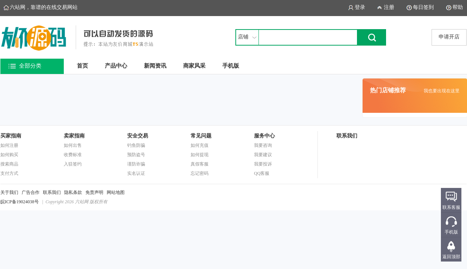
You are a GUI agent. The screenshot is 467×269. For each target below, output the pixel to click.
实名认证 (136, 173)
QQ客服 (261, 173)
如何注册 (9, 145)
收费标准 (73, 154)
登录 (360, 7)
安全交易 (137, 136)
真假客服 (200, 164)
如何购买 (9, 154)
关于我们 (9, 192)
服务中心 (264, 136)
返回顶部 (451, 256)
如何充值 (200, 145)
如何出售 (73, 145)
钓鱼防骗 (136, 145)
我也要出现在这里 (442, 90)
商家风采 (194, 66)
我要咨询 (263, 145)
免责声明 (94, 192)
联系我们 (52, 192)
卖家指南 (74, 136)
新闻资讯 (155, 66)
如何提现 (200, 154)
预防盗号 (136, 154)
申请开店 (449, 37)
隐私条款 (73, 192)
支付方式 (9, 173)
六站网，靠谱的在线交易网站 (44, 7)
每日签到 (423, 7)
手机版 (230, 66)
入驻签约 (73, 164)
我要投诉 (263, 164)
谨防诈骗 (136, 164)
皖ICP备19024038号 (19, 201)
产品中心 (116, 66)
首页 (82, 66)
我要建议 (263, 154)
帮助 (457, 7)
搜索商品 (9, 164)
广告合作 (31, 192)
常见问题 (201, 136)
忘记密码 (200, 173)
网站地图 (116, 192)
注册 (389, 7)
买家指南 (10, 136)
